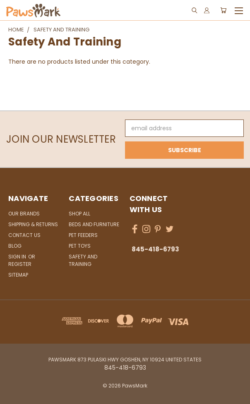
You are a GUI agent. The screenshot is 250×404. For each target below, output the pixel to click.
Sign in (17, 256)
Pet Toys (80, 245)
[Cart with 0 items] (223, 10)
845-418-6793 (155, 249)
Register (19, 264)
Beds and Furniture (94, 224)
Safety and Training (83, 260)
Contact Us (24, 235)
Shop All (79, 213)
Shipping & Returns (33, 224)
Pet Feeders (83, 235)
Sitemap (18, 274)
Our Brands (24, 213)
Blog (15, 245)
